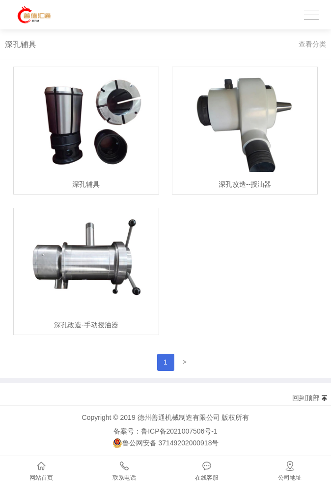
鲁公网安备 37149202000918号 (165, 443)
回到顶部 (306, 398)
